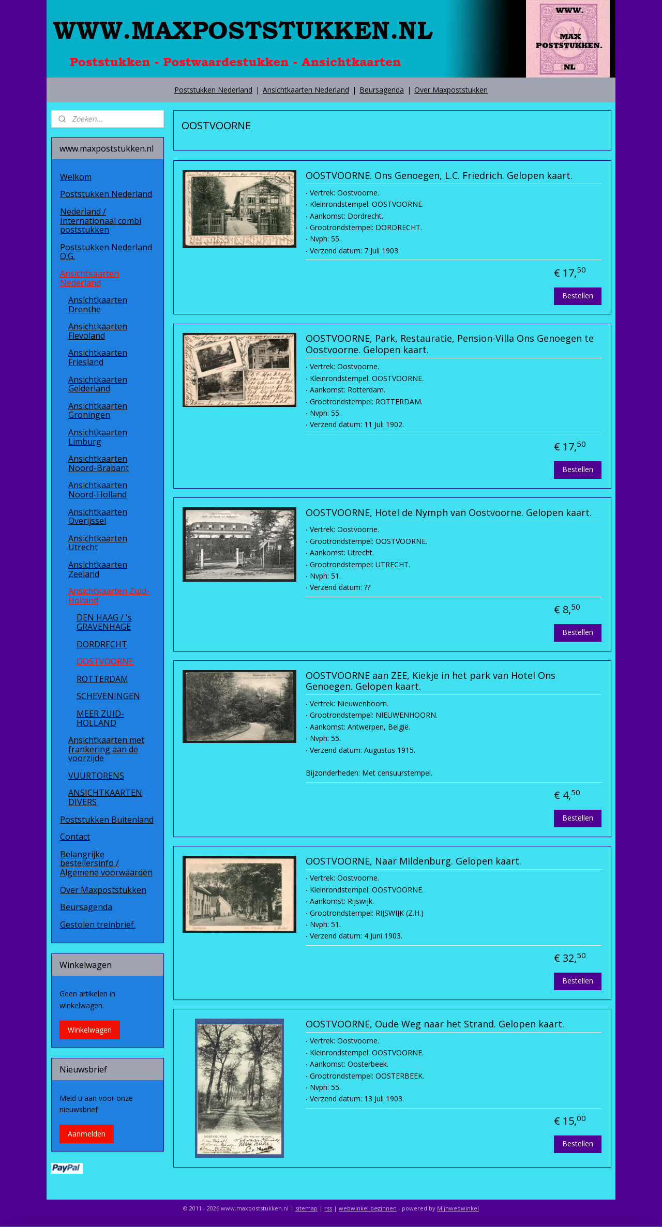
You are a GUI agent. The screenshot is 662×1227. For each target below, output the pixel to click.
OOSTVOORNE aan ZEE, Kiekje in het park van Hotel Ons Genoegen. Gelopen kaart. (430, 681)
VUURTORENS (96, 775)
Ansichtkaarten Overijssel (97, 516)
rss (328, 1208)
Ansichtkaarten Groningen (97, 410)
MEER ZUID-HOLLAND (100, 718)
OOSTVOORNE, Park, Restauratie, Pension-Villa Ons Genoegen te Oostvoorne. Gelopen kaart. (449, 344)
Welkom (76, 177)
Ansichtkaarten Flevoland (97, 331)
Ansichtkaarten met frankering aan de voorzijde (106, 749)
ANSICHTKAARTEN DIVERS (105, 797)
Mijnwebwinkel (458, 1208)
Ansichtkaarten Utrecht (97, 543)
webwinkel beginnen (368, 1208)
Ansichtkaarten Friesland (97, 357)
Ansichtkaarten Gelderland (97, 384)
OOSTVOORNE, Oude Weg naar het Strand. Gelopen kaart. (434, 1024)
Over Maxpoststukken (451, 90)
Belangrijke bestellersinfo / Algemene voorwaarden (106, 863)
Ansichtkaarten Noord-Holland (97, 489)
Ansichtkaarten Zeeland (97, 569)
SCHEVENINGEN (108, 696)
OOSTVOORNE (105, 661)
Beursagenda (381, 90)
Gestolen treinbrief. (98, 924)
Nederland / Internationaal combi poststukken (100, 220)
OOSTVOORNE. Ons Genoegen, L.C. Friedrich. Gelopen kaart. (438, 175)
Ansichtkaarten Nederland (306, 90)
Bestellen (577, 295)
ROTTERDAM (102, 679)
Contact (75, 836)
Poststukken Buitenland (107, 819)
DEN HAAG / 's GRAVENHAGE (104, 622)
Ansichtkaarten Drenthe (97, 304)
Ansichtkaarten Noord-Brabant (98, 463)
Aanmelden (87, 1134)
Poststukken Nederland (213, 90)
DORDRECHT (102, 644)
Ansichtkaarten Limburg (97, 437)
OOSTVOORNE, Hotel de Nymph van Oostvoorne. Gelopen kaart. (448, 513)
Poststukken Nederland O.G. (106, 251)
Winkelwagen (90, 1030)
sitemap (306, 1208)
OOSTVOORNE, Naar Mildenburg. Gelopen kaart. (413, 861)
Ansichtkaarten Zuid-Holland (108, 595)
